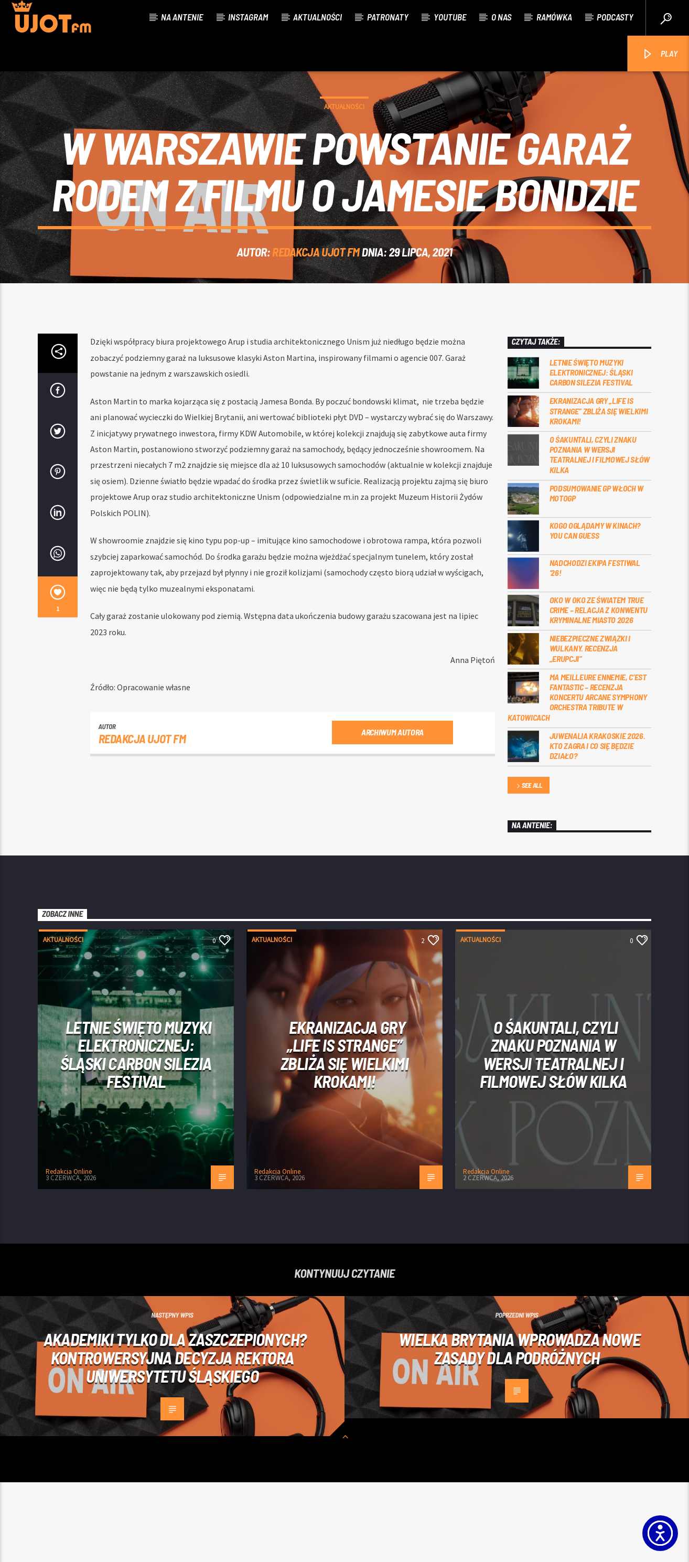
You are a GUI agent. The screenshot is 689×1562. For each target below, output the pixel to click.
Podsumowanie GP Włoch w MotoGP (597, 573)
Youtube (450, 17)
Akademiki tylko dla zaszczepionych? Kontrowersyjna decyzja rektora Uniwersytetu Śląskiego (175, 1437)
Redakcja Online (69, 1251)
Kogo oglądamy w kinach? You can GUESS (595, 610)
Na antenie (182, 17)
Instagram (248, 17)
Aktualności (317, 17)
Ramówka (554, 17)
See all (528, 866)
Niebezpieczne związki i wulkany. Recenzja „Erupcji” (590, 728)
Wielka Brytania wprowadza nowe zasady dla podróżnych (519, 1428)
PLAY (659, 54)
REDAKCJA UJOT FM (316, 291)
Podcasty (615, 17)
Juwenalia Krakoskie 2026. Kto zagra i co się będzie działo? (597, 825)
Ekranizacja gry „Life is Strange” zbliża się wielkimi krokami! (599, 490)
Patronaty (387, 17)
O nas (501, 17)
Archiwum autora (392, 812)
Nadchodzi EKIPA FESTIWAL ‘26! (595, 647)
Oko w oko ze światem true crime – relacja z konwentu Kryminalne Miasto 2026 (599, 689)
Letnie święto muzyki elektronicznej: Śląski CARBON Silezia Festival (591, 452)
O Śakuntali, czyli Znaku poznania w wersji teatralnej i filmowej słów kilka (600, 534)
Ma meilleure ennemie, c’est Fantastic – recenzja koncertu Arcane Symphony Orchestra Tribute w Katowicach (577, 777)
